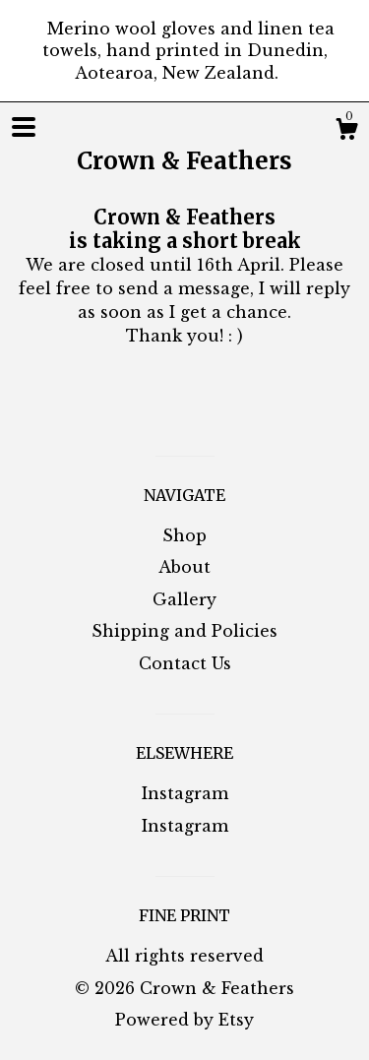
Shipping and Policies (184, 631)
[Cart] (346, 132)
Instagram (185, 793)
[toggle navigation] (23, 127)
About (184, 567)
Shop (184, 535)
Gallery (184, 599)
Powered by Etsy (184, 1019)
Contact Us (185, 663)
